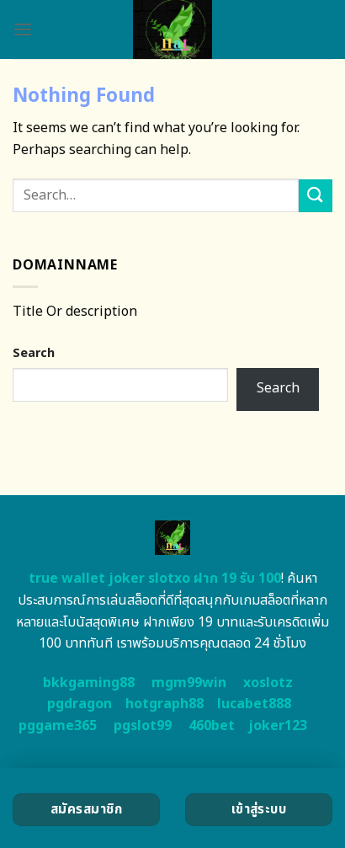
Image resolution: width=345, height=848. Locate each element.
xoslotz (268, 683)
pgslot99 (143, 726)
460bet (211, 726)
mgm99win (188, 683)
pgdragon (79, 704)
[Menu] (23, 29)
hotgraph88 (164, 704)
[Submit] (315, 195)
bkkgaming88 (89, 683)
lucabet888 (254, 704)
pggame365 (58, 726)
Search (34, 353)
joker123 (277, 726)
